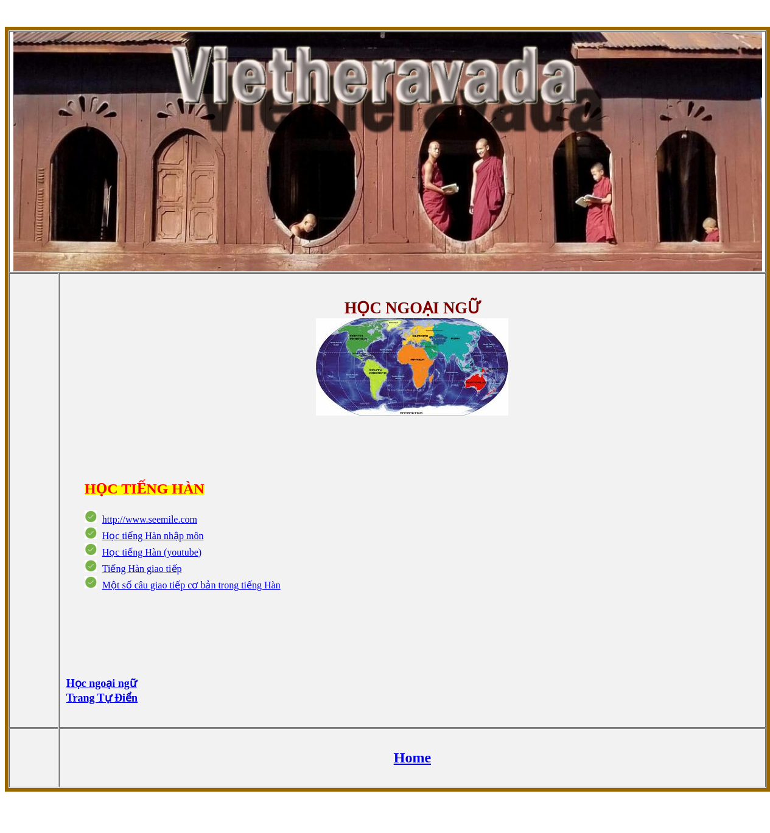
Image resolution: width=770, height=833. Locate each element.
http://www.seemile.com (149, 519)
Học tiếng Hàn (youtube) (151, 552)
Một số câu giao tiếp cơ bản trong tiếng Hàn (191, 585)
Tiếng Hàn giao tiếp (142, 568)
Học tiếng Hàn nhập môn (153, 536)
